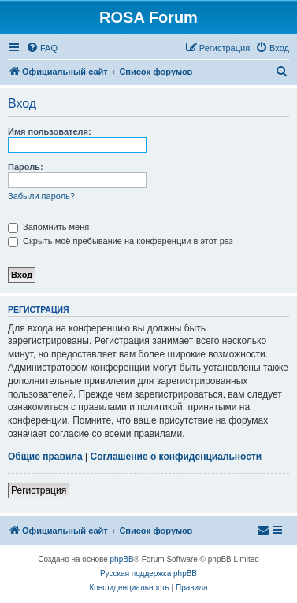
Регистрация (38, 490)
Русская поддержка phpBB (148, 573)
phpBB (122, 559)
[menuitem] (42, 48)
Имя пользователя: (49, 131)
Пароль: (25, 167)
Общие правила (45, 456)
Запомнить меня (48, 226)
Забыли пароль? (41, 196)
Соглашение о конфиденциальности (176, 456)
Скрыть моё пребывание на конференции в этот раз (120, 241)
